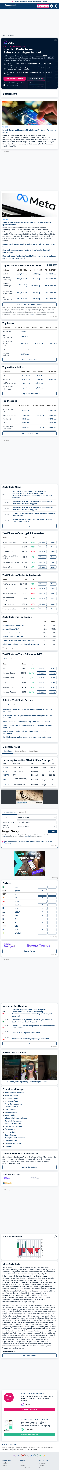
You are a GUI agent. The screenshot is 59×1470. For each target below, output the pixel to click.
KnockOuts (33, 751)
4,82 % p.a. (39, 388)
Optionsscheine (20, 751)
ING (16, 898)
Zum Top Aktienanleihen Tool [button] (29, 393)
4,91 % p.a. (26, 419)
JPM (16, 908)
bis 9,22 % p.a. (37, 279)
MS (16, 919)
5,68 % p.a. (39, 375)
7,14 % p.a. (39, 379)
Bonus (53, 542)
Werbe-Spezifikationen (27, 1468)
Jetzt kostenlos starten (14, 79)
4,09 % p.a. (52, 379)
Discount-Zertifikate (12, 1098)
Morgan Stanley (10, 812)
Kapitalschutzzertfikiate (13, 1121)
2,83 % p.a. (26, 423)
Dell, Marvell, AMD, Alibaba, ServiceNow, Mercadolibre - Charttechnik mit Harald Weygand (32, 502)
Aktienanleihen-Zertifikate (14, 1093)
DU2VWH (6, 775)
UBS (16, 926)
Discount (42, 542)
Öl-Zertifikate (10, 1129)
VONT (17, 930)
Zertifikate (11, 35)
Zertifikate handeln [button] (29, 1355)
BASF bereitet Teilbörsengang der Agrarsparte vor (30, 1038)
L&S (16, 915)
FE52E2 (5, 767)
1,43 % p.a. (40, 415)
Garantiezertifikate (47, 1447)
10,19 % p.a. (52, 419)
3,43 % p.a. (39, 383)
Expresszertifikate (11, 1101)
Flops (13, 658)
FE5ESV (5, 780)
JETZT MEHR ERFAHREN (29, 1435)
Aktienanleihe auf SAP (11, 629)
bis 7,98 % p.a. (22, 274)
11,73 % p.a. (52, 410)
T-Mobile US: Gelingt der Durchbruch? (26, 1033)
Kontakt (4, 1463)
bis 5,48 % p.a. (51, 293)
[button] (43, 6)
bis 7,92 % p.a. (37, 274)
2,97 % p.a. (25, 336)
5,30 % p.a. (52, 415)
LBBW (17, 912)
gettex (17, 891)
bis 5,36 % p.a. (37, 293)
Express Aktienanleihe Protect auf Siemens (18, 640)
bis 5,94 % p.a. (22, 299)
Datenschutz (43, 1465)
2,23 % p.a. (26, 427)
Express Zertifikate (31, 1449)
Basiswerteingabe (8, 822)
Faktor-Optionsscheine (13, 1104)
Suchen (52, 831)
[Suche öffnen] (51, 6)
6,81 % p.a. (26, 410)
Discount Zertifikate (8, 1447)
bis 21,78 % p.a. (50, 286)
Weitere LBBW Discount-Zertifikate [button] (29, 304)
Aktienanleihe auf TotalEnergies (14, 633)
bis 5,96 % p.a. (22, 293)
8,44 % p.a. (26, 379)
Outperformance (11, 1135)
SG (16, 922)
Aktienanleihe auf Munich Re (13, 625)
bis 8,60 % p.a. (51, 279)
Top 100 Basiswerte (6, 826)
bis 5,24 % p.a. (37, 299)
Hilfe (21, 1463)
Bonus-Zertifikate (11, 1095)
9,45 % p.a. (25, 354)
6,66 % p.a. (52, 427)
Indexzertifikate (10, 1115)
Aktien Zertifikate (34, 1447)
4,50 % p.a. (26, 388)
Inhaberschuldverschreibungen (16, 1118)
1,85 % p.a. (26, 415)
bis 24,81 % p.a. (36, 286)
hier (5, 836)
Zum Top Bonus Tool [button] (29, 360)
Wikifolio (18, 933)
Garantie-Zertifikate (12, 1107)
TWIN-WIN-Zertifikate (13, 1143)
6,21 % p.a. (26, 375)
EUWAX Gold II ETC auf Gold (13, 637)
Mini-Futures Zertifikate (13, 1126)
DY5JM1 (5, 771)
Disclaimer (42, 1468)
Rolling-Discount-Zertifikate (15, 1138)
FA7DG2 (6, 785)
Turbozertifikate (11, 1141)
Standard (22, 812)
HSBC (17, 901)
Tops (6, 658)
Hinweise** (32, 314)
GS (16, 894)
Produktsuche (7, 818)
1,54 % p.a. (25, 331)
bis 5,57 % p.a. (51, 299)
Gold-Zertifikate (10, 1110)
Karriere (4, 1465)
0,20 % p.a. (39, 343)
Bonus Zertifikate (21, 1447)
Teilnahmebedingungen (29, 83)
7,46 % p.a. (52, 423)
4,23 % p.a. (25, 343)
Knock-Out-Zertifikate (13, 1124)
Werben (22, 1465)
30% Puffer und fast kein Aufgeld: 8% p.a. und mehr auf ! (26, 721)
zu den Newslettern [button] (29, 1167)
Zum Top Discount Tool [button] (29, 433)
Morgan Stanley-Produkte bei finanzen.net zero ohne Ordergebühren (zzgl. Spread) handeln (28, 842)
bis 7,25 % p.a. (51, 274)
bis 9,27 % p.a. (22, 279)
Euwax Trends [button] (29, 951)
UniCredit (18, 905)
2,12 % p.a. (40, 427)
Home (3, 35)
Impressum (42, 1463)
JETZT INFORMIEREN (29, 1409)
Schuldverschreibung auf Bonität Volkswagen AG (21, 644)
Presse (4, 1468)
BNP (16, 887)
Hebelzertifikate (11, 1112)
